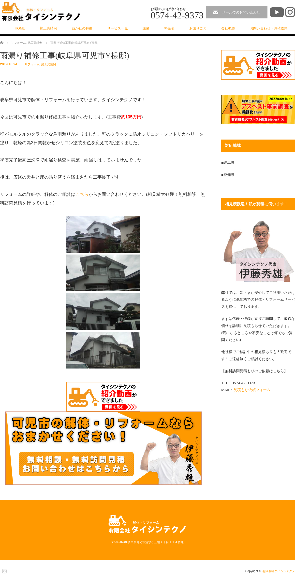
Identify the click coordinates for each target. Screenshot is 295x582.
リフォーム (32, 64)
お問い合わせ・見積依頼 (269, 28)
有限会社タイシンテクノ (279, 571)
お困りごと (197, 28)
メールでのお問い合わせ (241, 12)
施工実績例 (48, 28)
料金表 (169, 28)
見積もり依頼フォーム (252, 390)
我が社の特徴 (82, 28)
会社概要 (228, 28)
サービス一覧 (117, 28)
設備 (146, 28)
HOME (20, 28)
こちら (81, 194)
